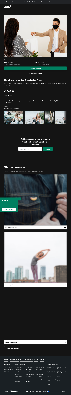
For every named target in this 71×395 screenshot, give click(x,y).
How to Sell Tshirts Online (51, 383)
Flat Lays (17, 374)
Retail (34, 101)
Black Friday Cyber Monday (56, 101)
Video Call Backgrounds (28, 382)
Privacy (36, 359)
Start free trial (9, 209)
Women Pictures (18, 376)
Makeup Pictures (40, 367)
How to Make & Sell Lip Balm (51, 375)
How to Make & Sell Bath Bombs (61, 367)
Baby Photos (17, 381)
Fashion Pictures (29, 367)
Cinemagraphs (39, 374)
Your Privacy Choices (42, 391)
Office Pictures (18, 372)
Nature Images (28, 369)
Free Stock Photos (8, 367)
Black (10, 101)
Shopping (30, 101)
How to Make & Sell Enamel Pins (61, 371)
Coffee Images (18, 369)
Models (47, 101)
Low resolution (41, 62)
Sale (26, 101)
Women (6, 101)
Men (43, 101)
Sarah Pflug (12, 95)
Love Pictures (39, 376)
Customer (39, 101)
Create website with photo (35, 73)
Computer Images (40, 372)
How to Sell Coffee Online (61, 375)
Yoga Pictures (28, 379)
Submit (48, 149)
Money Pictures (29, 372)
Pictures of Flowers (19, 379)
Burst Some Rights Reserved (11, 108)
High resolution (10, 62)
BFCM (5, 102)
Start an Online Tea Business (51, 371)
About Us (42, 359)
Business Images (18, 367)
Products (14, 101)
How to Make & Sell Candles (61, 379)
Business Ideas (50, 367)
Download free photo (35, 68)
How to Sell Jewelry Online (51, 379)
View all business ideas (13, 348)
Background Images (29, 374)
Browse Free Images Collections (8, 370)
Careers (6, 359)
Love (23, 101)
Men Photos (28, 376)
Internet (10, 102)
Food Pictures (39, 369)
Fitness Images (39, 379)
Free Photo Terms (14, 359)
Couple (19, 101)
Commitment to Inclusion (26, 359)
